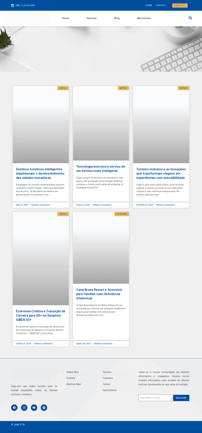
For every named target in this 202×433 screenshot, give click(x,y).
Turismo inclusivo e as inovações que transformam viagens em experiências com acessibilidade (161, 173)
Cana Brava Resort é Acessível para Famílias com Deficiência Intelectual (99, 294)
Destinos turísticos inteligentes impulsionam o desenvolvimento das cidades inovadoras (40, 173)
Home (65, 18)
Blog (116, 18)
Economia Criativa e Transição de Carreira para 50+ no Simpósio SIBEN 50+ (40, 315)
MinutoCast (144, 18)
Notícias (92, 18)
